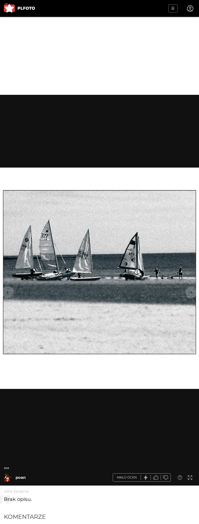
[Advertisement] (99, 55)
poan (21, 477)
